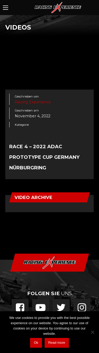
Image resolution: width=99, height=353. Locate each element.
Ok (36, 343)
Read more (56, 343)
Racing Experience (33, 102)
